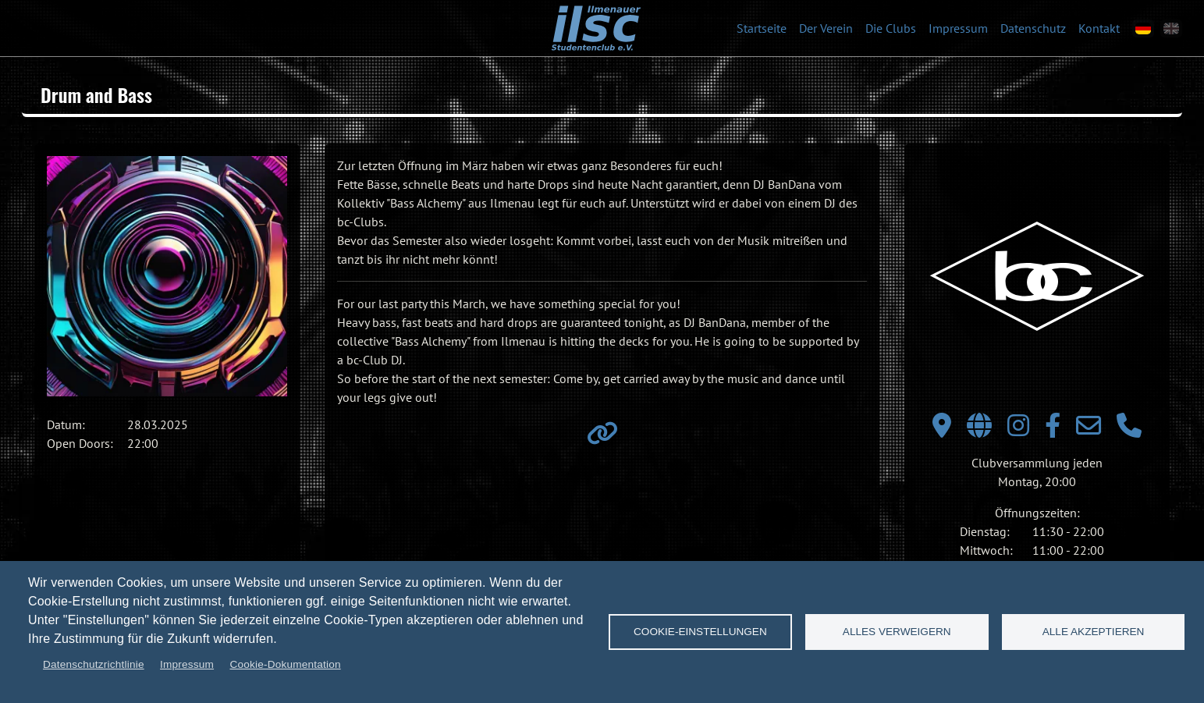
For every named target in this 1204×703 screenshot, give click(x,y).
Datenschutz (1033, 28)
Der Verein (826, 28)
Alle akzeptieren (1093, 631)
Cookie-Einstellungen (700, 631)
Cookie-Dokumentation (284, 664)
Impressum (958, 28)
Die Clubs (890, 28)
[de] (1143, 28)
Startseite (762, 28)
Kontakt (1099, 28)
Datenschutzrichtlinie (93, 664)
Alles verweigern (897, 631)
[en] (1171, 28)
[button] (167, 276)
